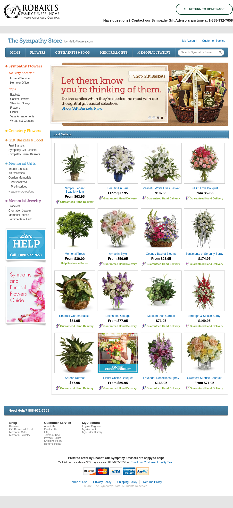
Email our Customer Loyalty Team (152, 462)
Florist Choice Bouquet (118, 378)
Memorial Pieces (18, 215)
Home (15, 52)
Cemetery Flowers (24, 131)
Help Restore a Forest (75, 263)
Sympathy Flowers (25, 66)
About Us (49, 426)
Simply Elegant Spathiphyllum (74, 190)
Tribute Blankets (18, 169)
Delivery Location (22, 73)
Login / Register (91, 426)
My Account (189, 40)
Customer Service (213, 40)
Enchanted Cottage (118, 316)
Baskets (15, 94)
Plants (14, 112)
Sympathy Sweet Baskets (24, 154)
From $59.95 (204, 193)
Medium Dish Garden (161, 316)
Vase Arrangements (22, 116)
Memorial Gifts (114, 52)
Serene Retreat (74, 378)
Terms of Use (52, 435)
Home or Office (19, 82)
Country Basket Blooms (161, 253)
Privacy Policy (52, 437)
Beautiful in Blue (118, 188)
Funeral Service (20, 78)
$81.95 (75, 321)
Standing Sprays (20, 103)
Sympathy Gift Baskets (22, 150)
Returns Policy (52, 443)
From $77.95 (118, 193)
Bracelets (14, 206)
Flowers (37, 52)
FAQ (47, 432)
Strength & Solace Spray (204, 316)
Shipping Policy (53, 440)
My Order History (92, 432)
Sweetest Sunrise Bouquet (204, 378)
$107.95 (161, 193)
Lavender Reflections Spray (161, 378)
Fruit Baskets (16, 145)
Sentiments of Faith (20, 219)
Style (12, 89)
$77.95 (75, 383)
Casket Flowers (19, 99)
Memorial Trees (75, 253)
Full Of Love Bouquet (204, 188)
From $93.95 (161, 259)
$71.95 (161, 321)
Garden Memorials (19, 177)
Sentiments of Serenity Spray (204, 253)
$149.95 (204, 321)
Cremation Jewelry (19, 210)
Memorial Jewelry (153, 52)
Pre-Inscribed (19, 186)
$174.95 (204, 259)
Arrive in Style (118, 253)
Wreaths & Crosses (22, 121)
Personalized (19, 182)
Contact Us (50, 429)
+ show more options (21, 191)
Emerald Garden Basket (74, 316)
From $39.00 (75, 259)
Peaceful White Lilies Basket (161, 188)
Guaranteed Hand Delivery (77, 201)
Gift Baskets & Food (72, 52)
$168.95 (161, 383)
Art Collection (16, 173)
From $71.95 (204, 383)
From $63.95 (75, 196)
